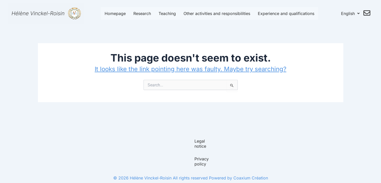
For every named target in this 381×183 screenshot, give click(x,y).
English (350, 13)
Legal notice (173, 163)
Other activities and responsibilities (217, 13)
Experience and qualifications (286, 13)
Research (142, 13)
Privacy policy (206, 163)
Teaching (167, 13)
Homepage (115, 13)
